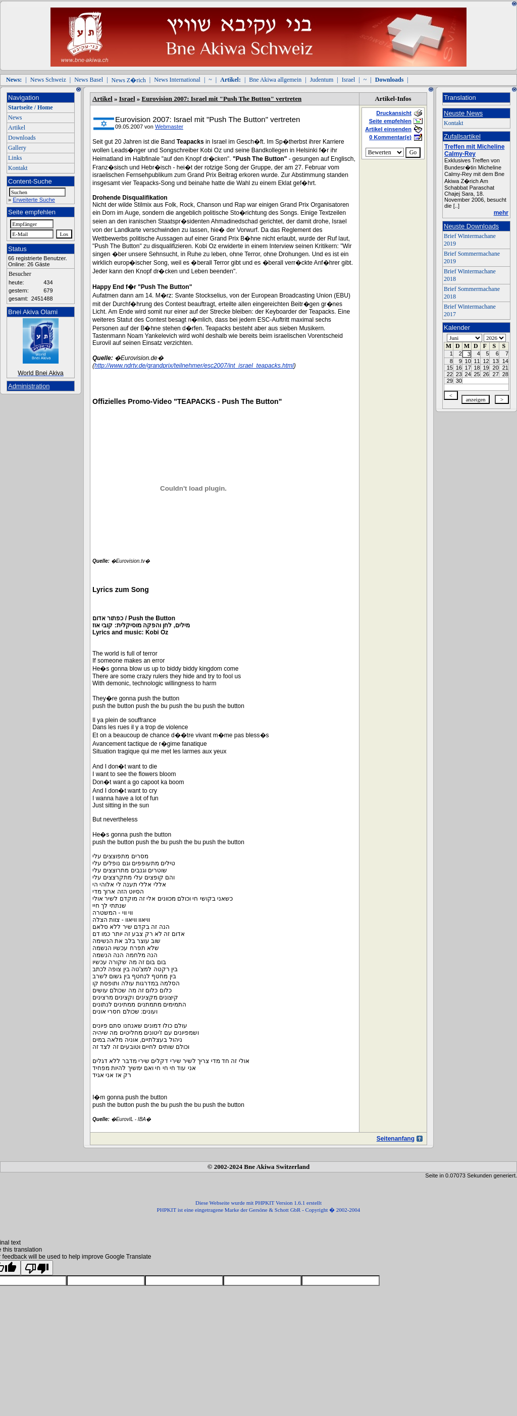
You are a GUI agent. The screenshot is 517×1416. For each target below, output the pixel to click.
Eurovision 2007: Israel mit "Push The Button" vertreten (222, 98)
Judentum (322, 79)
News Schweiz (48, 79)
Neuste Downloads (471, 226)
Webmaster (169, 127)
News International (177, 79)
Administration (28, 386)
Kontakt (18, 167)
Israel (348, 79)
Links (15, 157)
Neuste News (463, 113)
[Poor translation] (37, 1267)
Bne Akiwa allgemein (275, 79)
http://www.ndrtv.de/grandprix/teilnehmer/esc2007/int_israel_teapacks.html (194, 365)
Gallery (17, 147)
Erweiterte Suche (34, 200)
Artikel (16, 127)
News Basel (88, 79)
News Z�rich (129, 80)
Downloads (22, 137)
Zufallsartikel (462, 136)
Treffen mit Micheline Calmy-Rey (474, 150)
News (15, 117)
